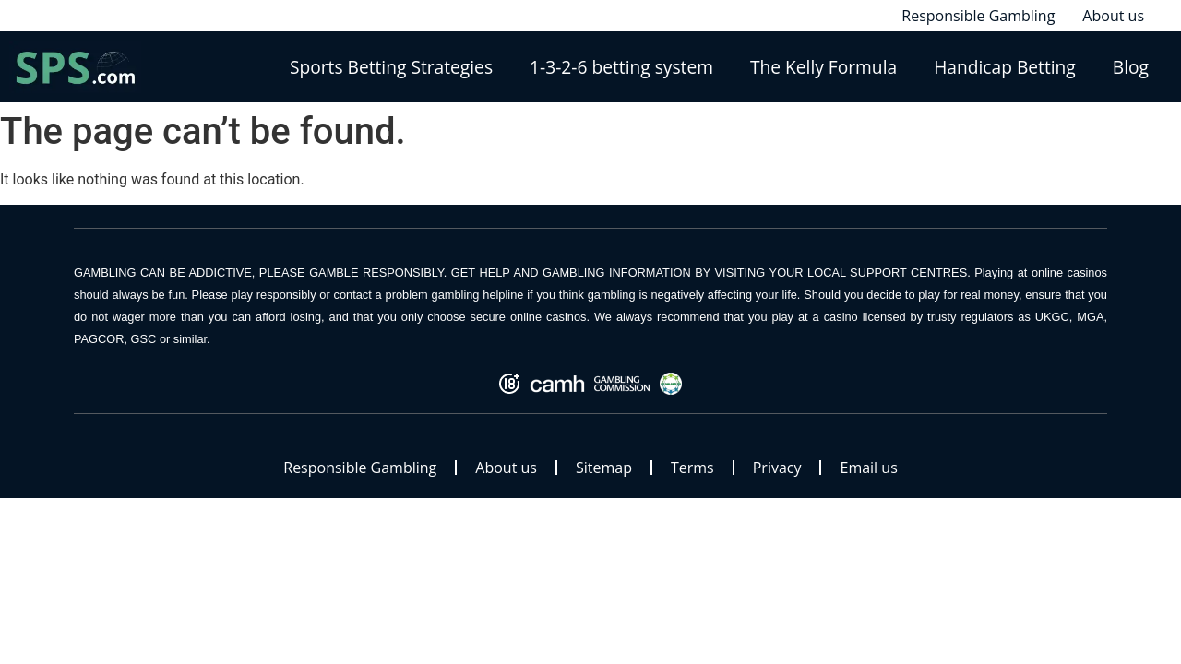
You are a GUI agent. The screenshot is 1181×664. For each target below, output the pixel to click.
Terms (692, 467)
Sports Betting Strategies (391, 66)
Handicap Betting (1005, 66)
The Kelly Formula (823, 66)
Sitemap (604, 467)
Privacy (777, 467)
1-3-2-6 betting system (621, 66)
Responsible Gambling (359, 467)
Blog (1131, 66)
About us (506, 467)
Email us (868, 467)
